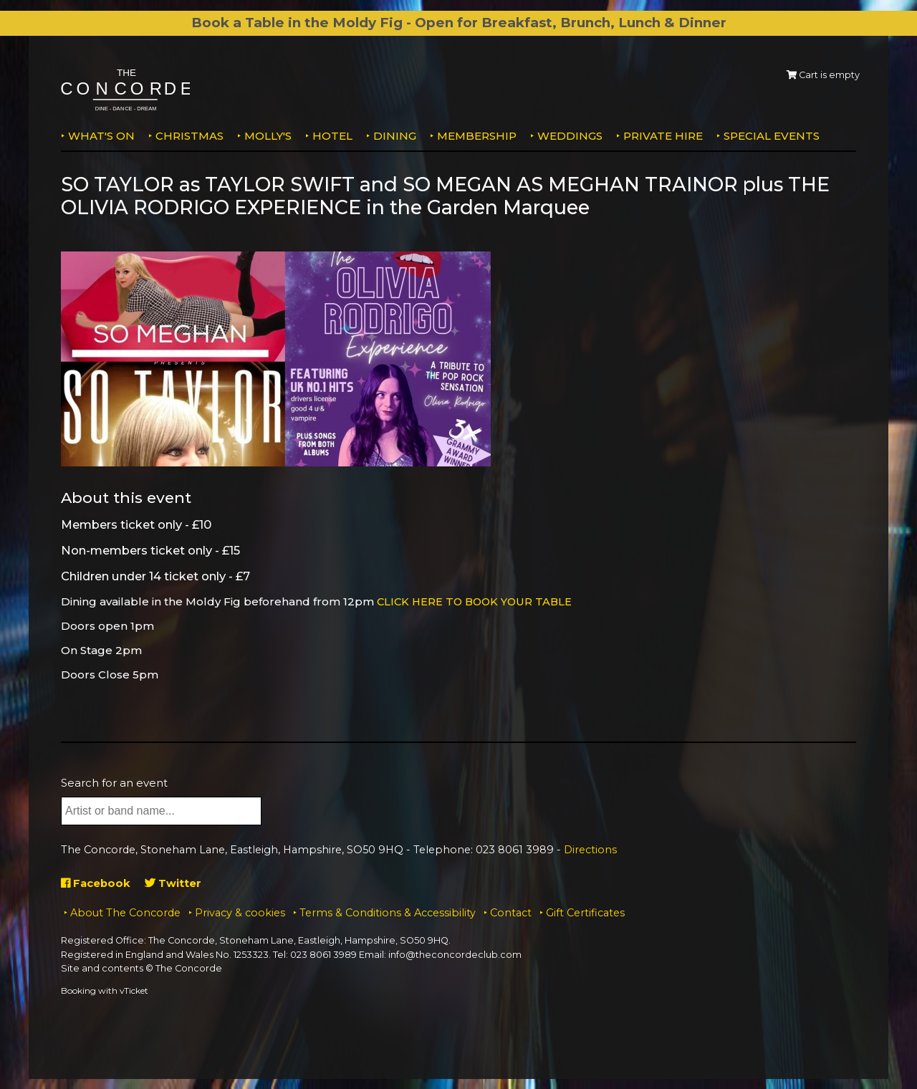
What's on (101, 136)
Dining (394, 136)
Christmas (189, 136)
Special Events (772, 136)
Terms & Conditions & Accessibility (387, 912)
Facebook (96, 882)
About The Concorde (125, 912)
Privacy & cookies (240, 912)
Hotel (332, 136)
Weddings (569, 136)
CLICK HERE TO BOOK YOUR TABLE (477, 601)
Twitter (174, 882)
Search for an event (114, 782)
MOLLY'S (268, 136)
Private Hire (663, 136)
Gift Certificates (585, 912)
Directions (590, 849)
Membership (477, 136)
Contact (511, 912)
